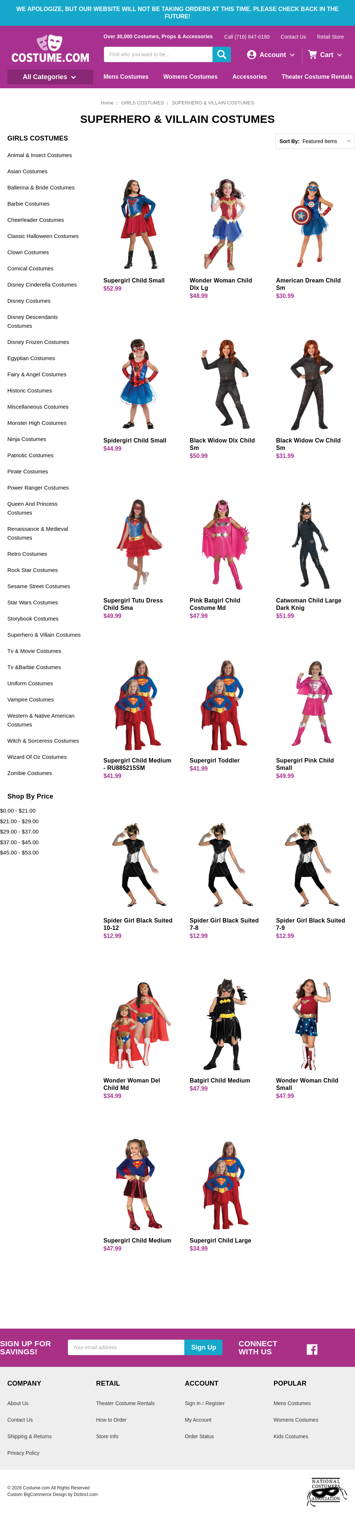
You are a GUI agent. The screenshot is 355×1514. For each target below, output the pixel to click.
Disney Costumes (29, 301)
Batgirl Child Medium (220, 1080)
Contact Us (293, 37)
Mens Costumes (126, 77)
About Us (18, 1403)
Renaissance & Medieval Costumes (37, 533)
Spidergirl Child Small (135, 440)
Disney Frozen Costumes (38, 342)
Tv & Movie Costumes (34, 651)
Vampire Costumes (30, 699)
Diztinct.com (86, 1494)
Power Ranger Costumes (38, 487)
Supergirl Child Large (220, 1240)
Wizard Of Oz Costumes (37, 757)
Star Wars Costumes (32, 602)
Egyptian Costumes (31, 358)
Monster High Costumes (36, 423)
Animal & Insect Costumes (39, 155)
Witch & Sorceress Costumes (43, 741)
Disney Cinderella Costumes (42, 284)
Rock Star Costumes (32, 570)
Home (107, 103)
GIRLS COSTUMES (143, 103)
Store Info (107, 1436)
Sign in (193, 1403)
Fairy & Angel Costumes (36, 374)
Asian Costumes (27, 171)
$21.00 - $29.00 (19, 821)
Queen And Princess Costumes (32, 508)
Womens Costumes (190, 77)
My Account (198, 1420)
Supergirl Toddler (215, 760)
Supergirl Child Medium (137, 1240)
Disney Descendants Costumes (32, 321)
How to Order (111, 1420)
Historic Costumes (29, 390)
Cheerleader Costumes (35, 220)
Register (215, 1403)
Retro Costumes (27, 554)
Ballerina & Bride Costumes (41, 187)
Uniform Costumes (30, 683)
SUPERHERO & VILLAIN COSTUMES (213, 103)
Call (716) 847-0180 (247, 37)
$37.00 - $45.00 (19, 842)
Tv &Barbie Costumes (34, 667)
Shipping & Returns (29, 1436)
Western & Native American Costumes (41, 720)
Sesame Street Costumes (38, 586)
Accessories (249, 77)
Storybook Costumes (32, 618)
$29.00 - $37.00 (19, 831)
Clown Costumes (28, 252)
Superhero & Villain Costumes (44, 635)
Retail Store (330, 37)
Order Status (199, 1436)
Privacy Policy (23, 1453)
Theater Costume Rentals (317, 77)
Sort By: (290, 141)
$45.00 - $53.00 (19, 852)
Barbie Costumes (28, 203)
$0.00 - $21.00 (18, 810)
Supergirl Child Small (134, 280)
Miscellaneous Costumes (38, 407)
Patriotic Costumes (30, 455)
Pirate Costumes (27, 471)
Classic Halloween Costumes (43, 236)
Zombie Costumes (29, 773)
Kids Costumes (291, 1436)
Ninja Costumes (26, 439)
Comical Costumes (30, 268)
